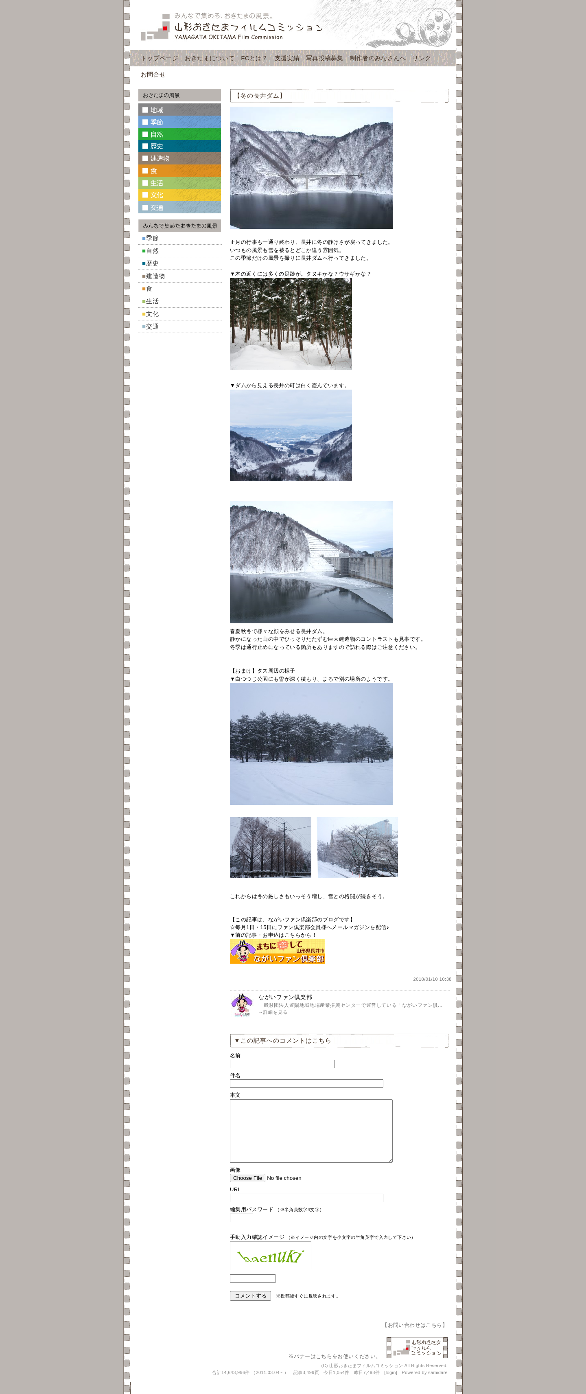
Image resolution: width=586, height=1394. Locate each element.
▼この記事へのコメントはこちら (283, 1040)
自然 (152, 250)
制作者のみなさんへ (378, 58)
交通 (152, 326)
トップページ (159, 58)
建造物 (155, 275)
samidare (438, 1384)
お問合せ (153, 74)
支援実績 (287, 58)
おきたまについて (209, 58)
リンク (421, 58)
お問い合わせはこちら (415, 1337)
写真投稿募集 (324, 58)
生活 (152, 301)
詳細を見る (275, 1012)
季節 (152, 238)
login (391, 1384)
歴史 (152, 263)
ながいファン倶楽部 (285, 997)
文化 (152, 313)
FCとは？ (254, 58)
